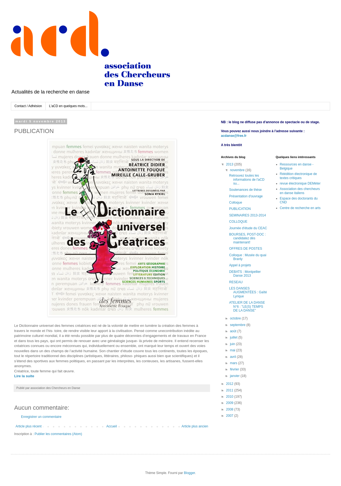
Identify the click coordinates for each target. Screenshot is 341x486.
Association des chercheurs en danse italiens (300, 191)
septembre (238, 325)
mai (233, 350)
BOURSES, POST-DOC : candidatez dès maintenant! (247, 238)
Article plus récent (28, 426)
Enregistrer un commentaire (41, 417)
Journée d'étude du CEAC (248, 228)
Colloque (235, 202)
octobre (236, 318)
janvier (235, 376)
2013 (230, 164)
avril (233, 357)
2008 (230, 409)
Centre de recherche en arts (300, 208)
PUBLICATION (240, 209)
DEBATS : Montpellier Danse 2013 (245, 273)
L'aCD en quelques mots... (68, 106)
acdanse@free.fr (234, 136)
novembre (238, 170)
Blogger (189, 473)
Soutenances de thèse (245, 190)
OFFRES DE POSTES (245, 248)
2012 (230, 384)
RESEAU (236, 282)
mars (234, 363)
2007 (230, 416)
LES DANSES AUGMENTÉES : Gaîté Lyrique (248, 292)
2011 (230, 390)
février (235, 369)
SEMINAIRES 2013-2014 (247, 215)
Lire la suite (24, 376)
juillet (234, 337)
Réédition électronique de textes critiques (298, 176)
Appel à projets (240, 265)
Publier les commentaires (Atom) (58, 434)
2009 (230, 403)
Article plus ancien (195, 426)
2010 (230, 397)
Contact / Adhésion (28, 106)
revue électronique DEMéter (300, 183)
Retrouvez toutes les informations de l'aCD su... (246, 179)
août (233, 331)
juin (233, 344)
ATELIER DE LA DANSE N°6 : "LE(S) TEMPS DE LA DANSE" (247, 306)
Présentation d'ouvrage (246, 196)
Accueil (111, 426)
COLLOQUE (238, 222)
